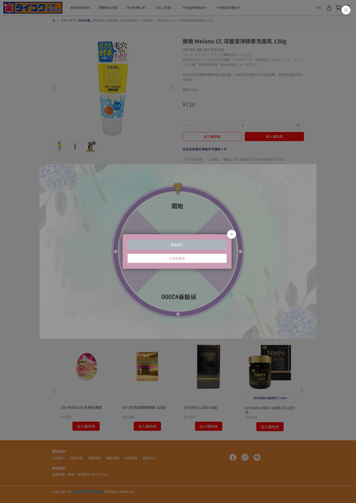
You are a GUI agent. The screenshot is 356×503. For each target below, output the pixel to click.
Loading (178, 251)
